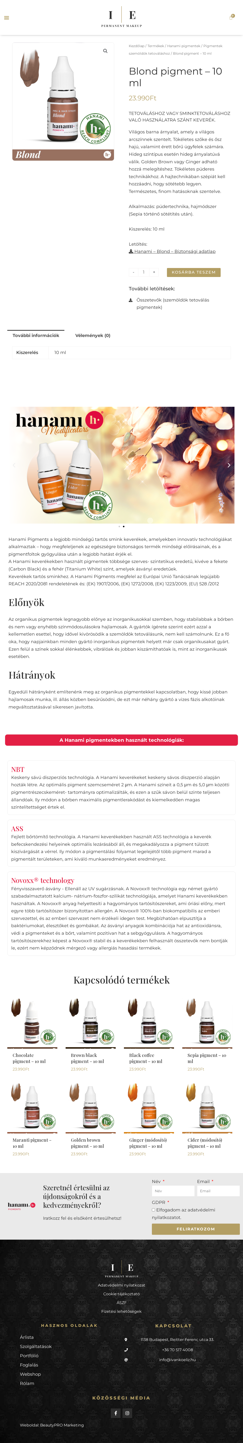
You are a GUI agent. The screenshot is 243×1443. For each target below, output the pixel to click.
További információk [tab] (36, 335)
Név (157, 1188)
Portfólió (29, 1362)
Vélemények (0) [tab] (92, 335)
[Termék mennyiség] (143, 272)
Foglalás (29, 1371)
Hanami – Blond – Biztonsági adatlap (172, 251)
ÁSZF (122, 1309)
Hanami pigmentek (183, 46)
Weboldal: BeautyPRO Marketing (52, 1432)
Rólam (27, 1390)
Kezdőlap (136, 46)
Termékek (156, 46)
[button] (6, 18)
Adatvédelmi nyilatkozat (121, 1291)
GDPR (159, 1209)
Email (204, 1188)
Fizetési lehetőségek (121, 1318)
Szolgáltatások (36, 1353)
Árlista (27, 1344)
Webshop (30, 1381)
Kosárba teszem (194, 272)
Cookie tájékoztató (121, 1300)
